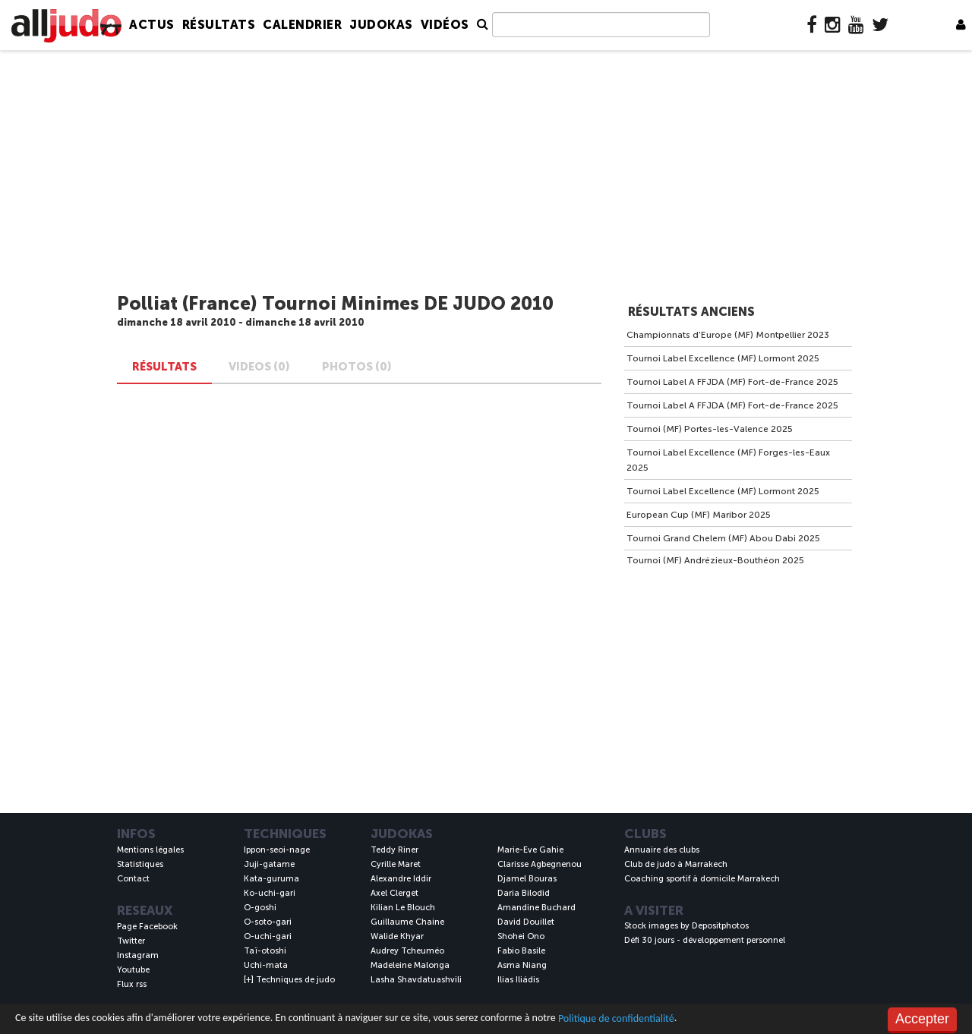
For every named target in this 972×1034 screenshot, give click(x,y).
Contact (133, 879)
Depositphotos (720, 926)
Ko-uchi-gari (269, 893)
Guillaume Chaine (407, 922)
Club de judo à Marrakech (675, 864)
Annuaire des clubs (661, 850)
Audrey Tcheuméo (407, 951)
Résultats (219, 24)
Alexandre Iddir (401, 879)
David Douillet (525, 922)
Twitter (131, 941)
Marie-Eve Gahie (530, 850)
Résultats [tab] (164, 367)
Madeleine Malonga (410, 965)
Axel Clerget (394, 893)
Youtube (133, 970)
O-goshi (260, 908)
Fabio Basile (521, 951)
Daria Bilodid (523, 893)
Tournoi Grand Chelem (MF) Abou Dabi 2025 (723, 538)
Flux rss (132, 984)
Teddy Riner (394, 850)
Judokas (381, 24)
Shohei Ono (520, 936)
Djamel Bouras (527, 879)
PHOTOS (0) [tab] (357, 367)
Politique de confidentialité (616, 1018)
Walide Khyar (397, 936)
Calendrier (302, 24)
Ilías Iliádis (518, 980)
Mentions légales (150, 850)
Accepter (922, 1018)
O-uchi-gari (268, 936)
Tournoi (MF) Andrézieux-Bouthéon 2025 (715, 560)
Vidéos (445, 24)
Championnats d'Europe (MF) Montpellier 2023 (727, 334)
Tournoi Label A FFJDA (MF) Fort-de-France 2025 (732, 382)
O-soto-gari (268, 922)
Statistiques (140, 864)
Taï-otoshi (265, 951)
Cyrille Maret (396, 864)
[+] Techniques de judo (289, 980)
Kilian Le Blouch (403, 908)
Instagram (138, 955)
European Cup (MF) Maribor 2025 (698, 514)
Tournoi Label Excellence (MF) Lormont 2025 (722, 358)
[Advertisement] (486, 172)
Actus (152, 24)
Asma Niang (522, 965)
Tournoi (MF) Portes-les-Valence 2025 (709, 429)
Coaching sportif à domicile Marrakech (702, 879)
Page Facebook (147, 927)
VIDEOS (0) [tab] (259, 367)
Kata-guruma (271, 879)
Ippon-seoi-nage (277, 850)
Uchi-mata (266, 965)
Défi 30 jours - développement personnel (704, 940)
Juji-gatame (269, 864)
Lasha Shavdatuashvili (416, 980)
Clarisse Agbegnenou (539, 864)
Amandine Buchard (536, 908)
